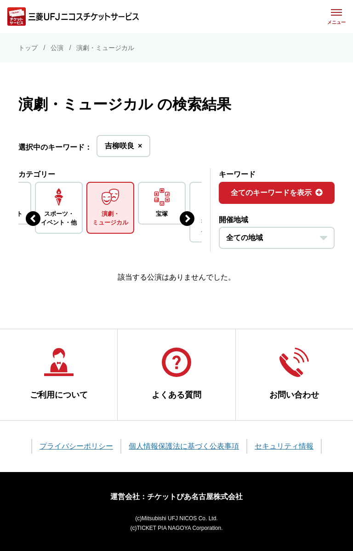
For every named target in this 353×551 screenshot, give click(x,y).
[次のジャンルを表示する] (187, 218)
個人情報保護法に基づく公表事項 (184, 446)
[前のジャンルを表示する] (33, 218)
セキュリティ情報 (284, 446)
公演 (57, 47)
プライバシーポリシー (76, 446)
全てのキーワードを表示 (277, 193)
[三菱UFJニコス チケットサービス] (73, 16)
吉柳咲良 (123, 148)
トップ (28, 47)
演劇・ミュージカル (105, 47)
